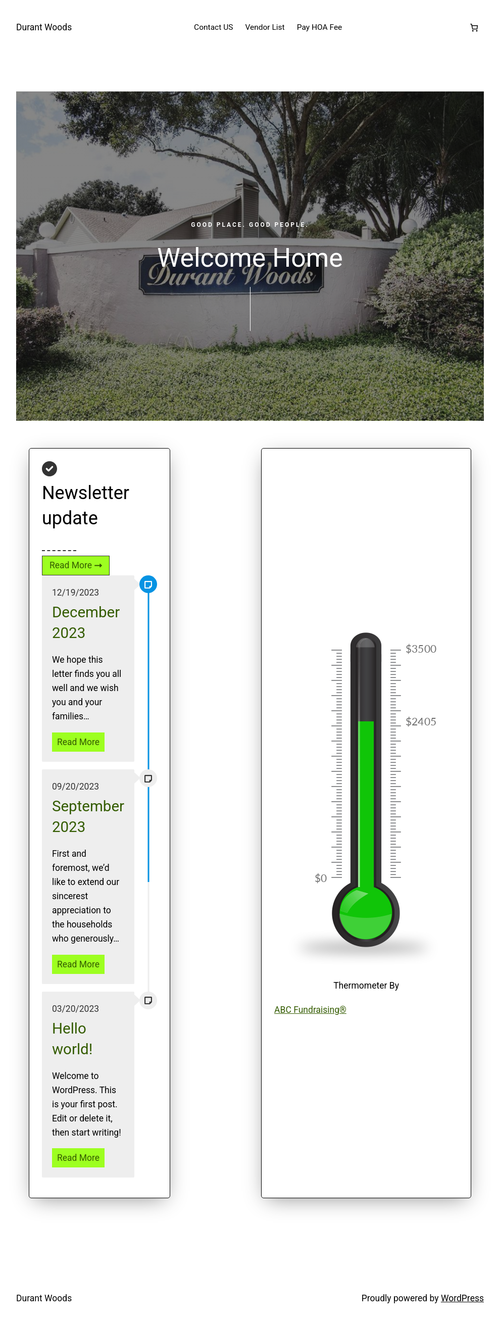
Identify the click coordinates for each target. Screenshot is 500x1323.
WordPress (462, 1298)
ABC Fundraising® (310, 1010)
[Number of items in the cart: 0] (474, 27)
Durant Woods (44, 27)
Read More (78, 742)
